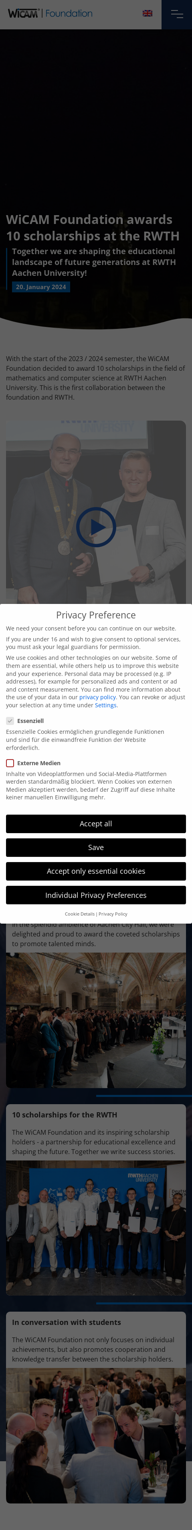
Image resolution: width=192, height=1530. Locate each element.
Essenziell (27, 707)
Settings (106, 692)
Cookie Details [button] (80, 901)
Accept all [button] (96, 810)
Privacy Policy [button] (113, 901)
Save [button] (96, 834)
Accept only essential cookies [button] (96, 858)
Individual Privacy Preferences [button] (96, 881)
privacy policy (97, 684)
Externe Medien (36, 749)
